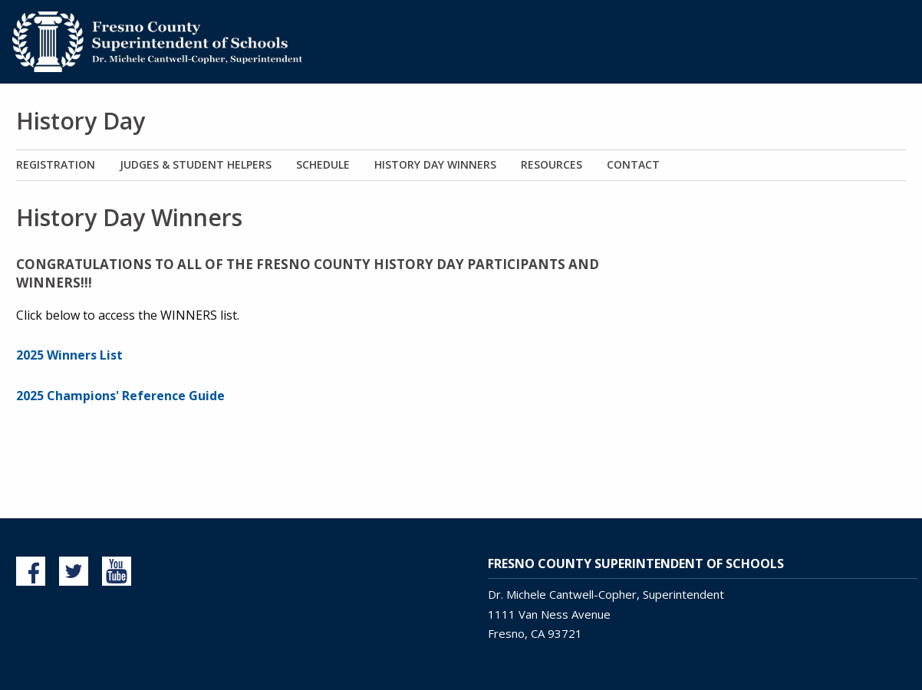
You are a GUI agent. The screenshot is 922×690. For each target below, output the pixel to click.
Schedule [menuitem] (323, 164)
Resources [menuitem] (551, 164)
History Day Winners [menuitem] (435, 164)
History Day (80, 120)
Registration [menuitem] (55, 164)
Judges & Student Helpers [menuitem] (196, 164)
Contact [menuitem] (633, 164)
